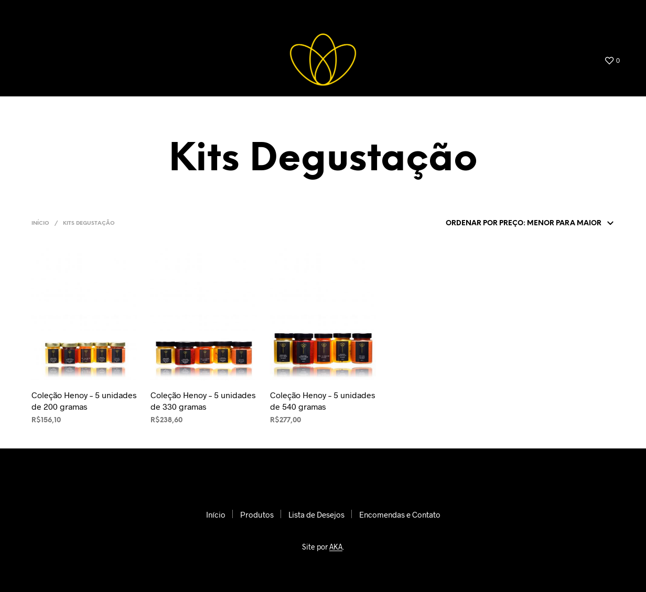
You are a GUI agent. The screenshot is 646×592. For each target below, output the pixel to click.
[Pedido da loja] (528, 223)
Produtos (404, 12)
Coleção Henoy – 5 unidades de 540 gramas (322, 400)
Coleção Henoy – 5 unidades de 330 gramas (203, 400)
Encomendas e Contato (567, 12)
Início (356, 12)
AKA (335, 547)
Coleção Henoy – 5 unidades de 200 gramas (84, 400)
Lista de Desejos (471, 12)
